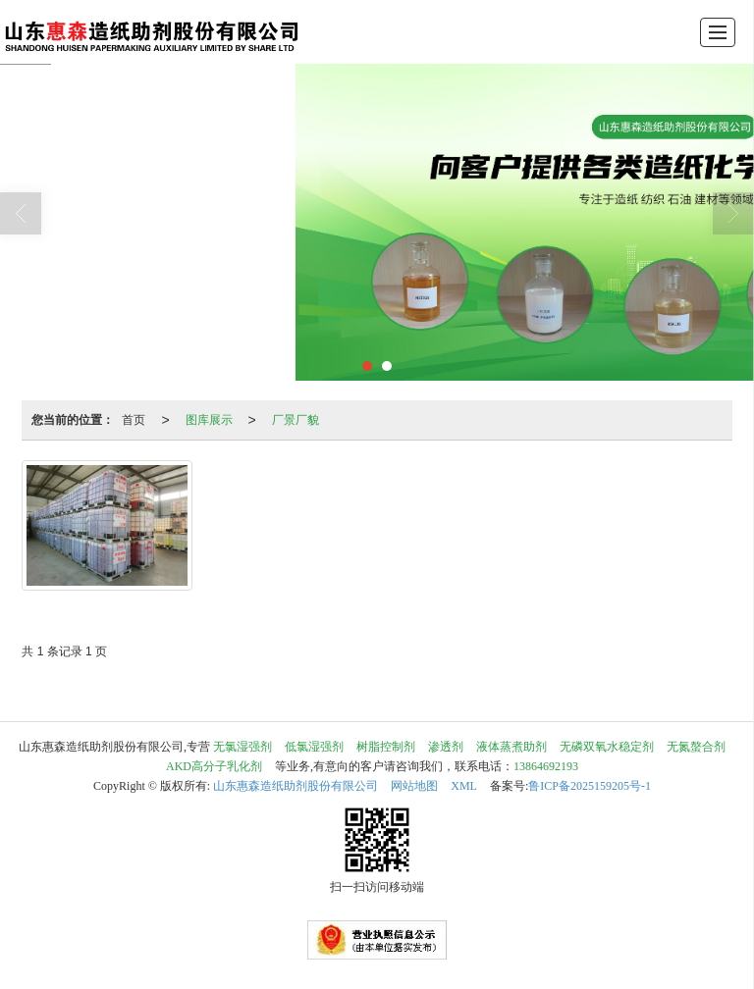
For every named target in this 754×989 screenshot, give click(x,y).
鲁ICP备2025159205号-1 (589, 786)
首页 (133, 420)
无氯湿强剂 (242, 747)
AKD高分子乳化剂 (214, 766)
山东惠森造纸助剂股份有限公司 (295, 786)
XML (464, 786)
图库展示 (209, 420)
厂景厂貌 (295, 420)
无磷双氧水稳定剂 (607, 747)
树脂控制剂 (385, 747)
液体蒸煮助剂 (511, 747)
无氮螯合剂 (696, 747)
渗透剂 (445, 747)
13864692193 (545, 766)
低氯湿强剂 (314, 747)
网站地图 (414, 786)
